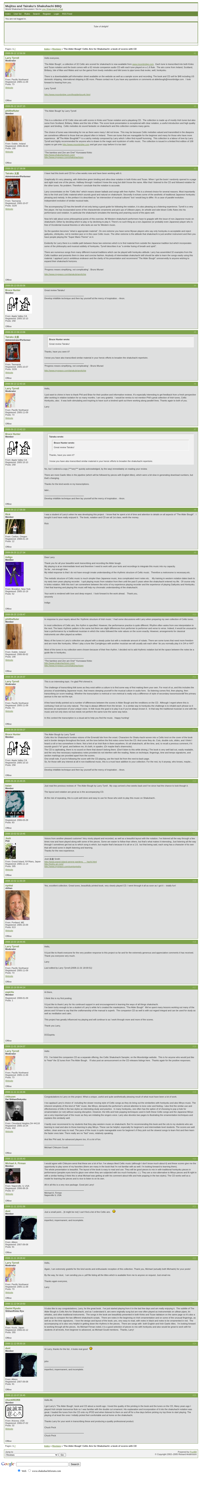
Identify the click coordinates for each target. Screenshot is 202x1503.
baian (8, 785)
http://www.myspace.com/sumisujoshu (62, 866)
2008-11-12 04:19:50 (15, 1304)
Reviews (56, 49)
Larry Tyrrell (12, 58)
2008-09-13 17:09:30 (15, 509)
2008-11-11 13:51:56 (15, 1206)
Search (36, 14)
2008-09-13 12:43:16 (15, 384)
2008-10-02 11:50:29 (15, 881)
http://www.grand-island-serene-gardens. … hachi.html (70, 862)
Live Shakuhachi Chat (52, 9)
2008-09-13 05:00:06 (15, 285)
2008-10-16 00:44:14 (15, 987)
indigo (8, 557)
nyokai (9, 885)
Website (9, 87)
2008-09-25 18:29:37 (15, 677)
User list (18, 14)
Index (8, 14)
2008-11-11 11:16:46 (15, 1092)
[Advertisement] (54, 36)
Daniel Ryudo (13, 1308)
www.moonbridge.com (143, 64)
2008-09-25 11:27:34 (15, 552)
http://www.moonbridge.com (76, 144)
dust (7, 1211)
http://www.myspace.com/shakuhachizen (63, 157)
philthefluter (12, 111)
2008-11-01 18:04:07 (15, 1046)
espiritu (9, 992)
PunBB (193, 1452)
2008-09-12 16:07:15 (15, 106)
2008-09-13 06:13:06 (15, 332)
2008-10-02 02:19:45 (15, 834)
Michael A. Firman (15, 1163)
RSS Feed (67, 14)
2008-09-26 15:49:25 (15, 781)
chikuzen (10, 1096)
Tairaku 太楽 (12, 173)
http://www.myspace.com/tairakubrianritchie (65, 274)
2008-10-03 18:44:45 (15, 942)
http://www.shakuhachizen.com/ (59, 155)
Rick (7, 514)
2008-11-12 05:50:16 (15, 1343)
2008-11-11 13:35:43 (15, 1158)
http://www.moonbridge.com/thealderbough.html (67, 94)
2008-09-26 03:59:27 (15, 730)
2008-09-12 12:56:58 (15, 53)
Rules (27, 14)
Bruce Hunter (13, 290)
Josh (8, 838)
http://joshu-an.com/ (54, 864)
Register (47, 14)
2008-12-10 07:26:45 (15, 1395)
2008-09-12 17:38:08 (15, 168)
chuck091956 (12, 1400)
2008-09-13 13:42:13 (15, 429)
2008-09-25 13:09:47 (15, 614)
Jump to (35, 1454)
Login (56, 14)
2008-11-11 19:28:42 (15, 1258)
